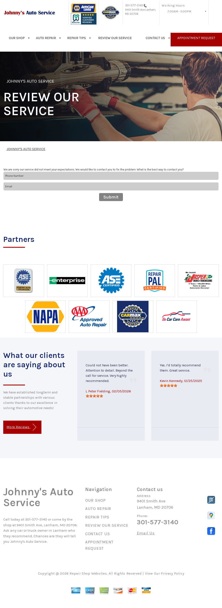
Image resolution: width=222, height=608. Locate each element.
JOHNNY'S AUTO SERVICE (30, 81)
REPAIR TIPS (76, 38)
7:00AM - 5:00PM (179, 11)
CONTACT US (155, 38)
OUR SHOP (17, 38)
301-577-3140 (134, 5)
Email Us (146, 533)
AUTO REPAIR (46, 38)
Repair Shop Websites (88, 573)
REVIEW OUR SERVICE (115, 38)
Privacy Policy (172, 573)
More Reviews (21, 427)
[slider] (94, 396)
